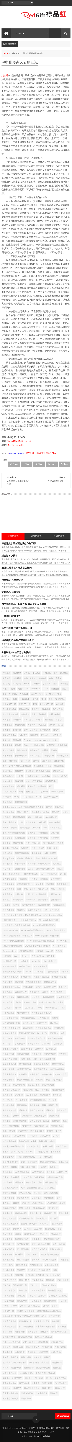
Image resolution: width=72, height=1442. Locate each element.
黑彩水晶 (54, 1393)
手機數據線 (43, 833)
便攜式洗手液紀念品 (11, 987)
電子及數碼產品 (9, 735)
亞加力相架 (59, 766)
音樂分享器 (24, 1383)
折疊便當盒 (7, 838)
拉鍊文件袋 (18, 843)
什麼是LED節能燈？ (11, 616)
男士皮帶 (54, 1218)
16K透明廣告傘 (9, 920)
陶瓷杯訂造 (57, 1362)
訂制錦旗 (30, 1275)
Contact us (63, 1416)
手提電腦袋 (34, 1105)
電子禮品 (29, 1378)
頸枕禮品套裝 (61, 1383)
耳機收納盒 (64, 1259)
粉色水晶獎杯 (59, 1244)
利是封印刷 (49, 755)
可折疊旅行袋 (19, 817)
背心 (41, 694)
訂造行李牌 (22, 1301)
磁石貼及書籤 (8, 750)
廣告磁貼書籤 (33, 1085)
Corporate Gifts (9, 951)
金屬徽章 (6, 719)
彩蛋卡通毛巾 (32, 1095)
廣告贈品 (42, 678)
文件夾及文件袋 (31, 730)
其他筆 (18, 1002)
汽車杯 (5, 1177)
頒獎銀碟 (35, 1383)
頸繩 (21, 791)
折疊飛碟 (56, 1121)
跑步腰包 (50, 884)
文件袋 (20, 776)
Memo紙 (49, 951)
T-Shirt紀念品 (38, 956)
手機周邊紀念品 (9, 1110)
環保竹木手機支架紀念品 (46, 858)
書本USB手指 (17, 1151)
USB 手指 (50, 956)
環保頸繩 (6, 740)
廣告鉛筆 (45, 1090)
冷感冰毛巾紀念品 (47, 1002)
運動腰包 (6, 1347)
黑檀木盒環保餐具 (10, 1398)
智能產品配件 (61, 1146)
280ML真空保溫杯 (10, 930)
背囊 (28, 761)
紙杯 (43, 874)
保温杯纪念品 (50, 987)
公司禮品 (47, 673)
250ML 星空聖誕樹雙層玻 (44, 925)
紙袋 (28, 1254)
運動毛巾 (59, 719)
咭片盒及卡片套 (43, 771)
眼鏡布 (18, 1234)
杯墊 (39, 1157)
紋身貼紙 (19, 781)
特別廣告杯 (49, 1198)
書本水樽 (29, 1151)
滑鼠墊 (56, 776)
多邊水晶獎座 (33, 1043)
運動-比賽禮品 (29, 1342)
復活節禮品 (45, 1095)
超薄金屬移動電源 (41, 1321)
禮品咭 (60, 869)
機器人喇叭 (31, 1167)
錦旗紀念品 (43, 899)
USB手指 (17, 683)
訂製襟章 (34, 879)
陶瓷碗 (5, 1368)
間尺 (51, 786)
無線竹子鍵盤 (8, 1198)
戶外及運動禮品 (9, 709)
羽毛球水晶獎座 (49, 1259)
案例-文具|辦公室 (10, 1162)
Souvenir (25, 956)
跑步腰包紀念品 (9, 1326)
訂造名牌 (23, 1290)
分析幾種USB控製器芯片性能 (16, 652)
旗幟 (15, 699)
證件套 (52, 725)
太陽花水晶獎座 (9, 822)
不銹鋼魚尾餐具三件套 (12, 971)
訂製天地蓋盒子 (9, 1280)
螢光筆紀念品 (44, 1270)
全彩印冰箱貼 (8, 997)
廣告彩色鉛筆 (8, 1079)
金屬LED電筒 (60, 1347)
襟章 (55, 1270)
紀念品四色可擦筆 (39, 1249)
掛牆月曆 (36, 843)
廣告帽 (18, 745)
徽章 (45, 827)
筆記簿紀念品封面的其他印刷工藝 (19, 543)
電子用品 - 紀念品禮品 (12, 1378)
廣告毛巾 (25, 714)
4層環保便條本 (57, 791)
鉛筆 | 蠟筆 (26, 1357)
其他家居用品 (8, 812)
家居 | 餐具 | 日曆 (29, 1059)
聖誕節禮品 (52, 874)
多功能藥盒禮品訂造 (36, 1038)
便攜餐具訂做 (21, 802)
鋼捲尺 (47, 1357)
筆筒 (34, 1244)
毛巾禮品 (53, 1167)
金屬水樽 (19, 894)
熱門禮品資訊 (36, 536)
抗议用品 (6, 1115)
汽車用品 (15, 1177)
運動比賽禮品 (57, 1342)
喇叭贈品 (54, 1023)
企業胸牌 (65, 971)
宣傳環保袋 (51, 1049)
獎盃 (59, 694)
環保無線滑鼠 (21, 1213)
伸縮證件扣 (26, 977)
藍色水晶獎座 (8, 1270)
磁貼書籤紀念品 (31, 1234)
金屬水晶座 (7, 1352)
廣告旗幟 (39, 1079)
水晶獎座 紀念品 (22, 1172)
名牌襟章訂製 (43, 1018)
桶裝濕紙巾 (32, 1162)
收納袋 (60, 843)
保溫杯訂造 (34, 992)
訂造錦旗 (63, 1301)
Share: (16, 956)
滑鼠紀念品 (50, 1187)
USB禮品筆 (23, 961)
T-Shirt (45, 689)
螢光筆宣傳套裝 (9, 879)
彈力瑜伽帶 (7, 1095)
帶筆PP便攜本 (9, 1069)
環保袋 (39, 719)
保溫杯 (5, 689)
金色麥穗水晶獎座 (10, 1357)
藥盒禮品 (21, 1270)
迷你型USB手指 (9, 704)
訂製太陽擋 (24, 1280)
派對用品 (57, 735)
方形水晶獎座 (19, 1136)
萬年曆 (63, 874)
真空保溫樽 (20, 869)
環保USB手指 (25, 1208)
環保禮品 (64, 683)
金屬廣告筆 (7, 894)
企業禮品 (17, 678)
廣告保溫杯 (47, 1074)
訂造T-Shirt (34, 1285)
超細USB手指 (8, 1311)
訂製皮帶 (6, 1285)
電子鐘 (49, 1378)
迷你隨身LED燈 (9, 1337)
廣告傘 (35, 699)
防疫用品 (45, 1362)
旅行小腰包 (33, 1136)
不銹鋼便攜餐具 (9, 966)
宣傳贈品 (63, 1054)
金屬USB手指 (54, 714)
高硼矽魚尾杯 (27, 1393)
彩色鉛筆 (19, 1095)
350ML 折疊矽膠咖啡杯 (55, 930)
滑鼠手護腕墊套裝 (10, 1187)
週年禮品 (21, 786)
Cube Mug (28, 740)
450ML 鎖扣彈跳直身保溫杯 (47, 935)
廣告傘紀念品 (61, 1074)
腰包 (11, 1265)
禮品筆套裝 (56, 1234)
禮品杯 (65, 689)
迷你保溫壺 (7, 1332)
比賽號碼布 (7, 853)
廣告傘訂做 (24, 709)
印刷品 (60, 725)
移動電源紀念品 (22, 1239)
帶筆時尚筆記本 (24, 1069)
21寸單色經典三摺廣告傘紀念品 (16, 925)
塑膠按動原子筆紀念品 (29, 1033)
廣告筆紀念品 (48, 1085)
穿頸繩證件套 (8, 1244)
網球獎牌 (35, 1259)
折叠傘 (16, 1115)
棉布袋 (5, 1167)
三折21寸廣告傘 (51, 797)
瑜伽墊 (62, 1203)
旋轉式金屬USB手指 (27, 1141)
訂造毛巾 (42, 1296)
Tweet (14, 464)
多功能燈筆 (7, 1038)
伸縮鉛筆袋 (7, 982)
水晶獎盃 (46, 776)
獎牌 (13, 689)
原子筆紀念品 (51, 1007)
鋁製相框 (37, 1357)
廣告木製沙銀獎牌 (54, 1079)
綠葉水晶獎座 (23, 1259)
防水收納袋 (34, 1362)
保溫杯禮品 (7, 771)
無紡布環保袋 (25, 1193)
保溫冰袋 (63, 987)
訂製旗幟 (50, 1280)
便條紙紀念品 (21, 755)
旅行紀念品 (20, 725)
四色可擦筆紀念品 (43, 1028)
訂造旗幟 (32, 1296)
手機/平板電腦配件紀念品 (14, 833)
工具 (21, 822)
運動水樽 (17, 740)
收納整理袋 (23, 1131)
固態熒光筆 (59, 1028)
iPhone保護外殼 (49, 961)
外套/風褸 (24, 694)
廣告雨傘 (60, 704)
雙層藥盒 (57, 1368)
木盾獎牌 (32, 725)
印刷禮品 (6, 817)
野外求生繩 (47, 1347)
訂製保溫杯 (55, 1275)
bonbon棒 (35, 961)
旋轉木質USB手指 (47, 1141)
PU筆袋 (59, 951)
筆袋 (5, 874)
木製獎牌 (51, 745)
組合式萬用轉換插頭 (50, 1254)
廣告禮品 (36, 673)
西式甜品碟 (7, 1275)
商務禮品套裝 (28, 1023)
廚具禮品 (23, 1074)
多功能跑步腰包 (55, 1038)
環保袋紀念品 (50, 1213)
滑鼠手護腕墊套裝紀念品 (32, 1187)
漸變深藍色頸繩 (9, 1193)
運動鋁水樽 (59, 761)
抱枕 (65, 1121)
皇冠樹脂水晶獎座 (10, 1223)
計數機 (5, 1306)
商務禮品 (55, 689)
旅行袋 (56, 1136)
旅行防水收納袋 (9, 1141)
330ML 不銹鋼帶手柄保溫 (32, 930)
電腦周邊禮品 (60, 1378)
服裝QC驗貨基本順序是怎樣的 (17, 567)
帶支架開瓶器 (25, 1064)
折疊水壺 (6, 1121)
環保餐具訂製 (41, 1218)
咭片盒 (55, 1018)
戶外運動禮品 (8, 1105)
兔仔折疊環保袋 (58, 992)
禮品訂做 (6, 683)
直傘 (5, 761)
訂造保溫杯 (37, 781)
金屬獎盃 (30, 894)
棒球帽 (14, 1167)
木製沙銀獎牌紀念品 (26, 1157)
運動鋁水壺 (18, 1347)
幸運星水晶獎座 (9, 1074)
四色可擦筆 (28, 1028)
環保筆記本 (7, 863)
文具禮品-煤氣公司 (11, 592)
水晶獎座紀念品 (32, 776)
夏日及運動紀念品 (10, 714)
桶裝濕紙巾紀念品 (48, 1162)
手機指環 (23, 1110)
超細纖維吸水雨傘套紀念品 (49, 1311)
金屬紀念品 (56, 1352)
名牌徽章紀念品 (28, 1018)
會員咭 (41, 848)
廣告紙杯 (36, 827)
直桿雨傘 (28, 1229)
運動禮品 (32, 786)
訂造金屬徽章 (8, 884)
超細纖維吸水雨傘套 (25, 1311)
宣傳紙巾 (34, 735)
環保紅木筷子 (35, 1213)
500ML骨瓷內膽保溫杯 (12, 946)
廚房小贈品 (34, 1074)
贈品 (55, 673)
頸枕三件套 (47, 1383)
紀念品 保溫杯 (15, 874)
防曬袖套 (6, 905)
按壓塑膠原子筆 (41, 1126)
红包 (28, 781)
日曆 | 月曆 (48, 1146)
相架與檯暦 (7, 781)
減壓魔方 (19, 1182)
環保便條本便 (39, 1208)
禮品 (51, 678)
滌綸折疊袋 (31, 1182)
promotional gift (42, 740)
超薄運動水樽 (25, 1321)
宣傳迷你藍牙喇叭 (10, 1059)
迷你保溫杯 (20, 1332)
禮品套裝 (49, 719)
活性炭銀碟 (7, 1182)
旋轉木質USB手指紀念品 (13, 1146)
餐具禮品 (17, 1388)
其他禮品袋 (7, 1002)
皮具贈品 (57, 863)
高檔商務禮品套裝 (31, 1388)
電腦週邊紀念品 (9, 1383)
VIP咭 (38, 797)
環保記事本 (64, 1213)
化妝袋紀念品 (30, 1007)
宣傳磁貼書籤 (23, 1054)
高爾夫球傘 (7, 755)
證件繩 (46, 1306)
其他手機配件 (23, 812)
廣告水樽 (6, 730)
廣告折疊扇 (25, 827)
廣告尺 (5, 827)
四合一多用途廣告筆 (11, 1028)
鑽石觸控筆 (56, 899)
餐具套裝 (6, 1388)
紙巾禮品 (19, 1254)
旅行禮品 (25, 848)
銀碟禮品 (6, 899)
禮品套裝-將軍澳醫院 (12, 579)
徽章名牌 (57, 1095)
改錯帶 (50, 1131)
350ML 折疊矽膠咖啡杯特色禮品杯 (17, 935)
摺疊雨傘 (17, 730)
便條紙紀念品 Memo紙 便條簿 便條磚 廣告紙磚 (23, 807)
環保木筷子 (7, 1213)
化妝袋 (18, 1007)
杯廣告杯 (48, 1157)
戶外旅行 (28, 745)
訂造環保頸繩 (8, 1301)
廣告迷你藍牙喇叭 (31, 1090)
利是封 (55, 740)
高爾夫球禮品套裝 (10, 1393)
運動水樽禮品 (30, 889)
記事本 (14, 1306)
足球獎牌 (39, 884)
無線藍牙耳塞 (23, 1198)
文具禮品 (36, 683)
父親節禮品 (36, 1198)
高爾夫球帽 (60, 1388)
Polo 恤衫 (23, 735)
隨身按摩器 (16, 1368)
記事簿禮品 (45, 730)
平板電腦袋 (7, 745)
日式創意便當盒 (33, 1146)
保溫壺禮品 (7, 992)
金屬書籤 (42, 786)
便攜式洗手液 (50, 982)
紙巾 (22, 761)
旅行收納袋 (45, 1136)
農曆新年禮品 (63, 884)
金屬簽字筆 (43, 1352)
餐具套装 (21, 910)
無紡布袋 (37, 1193)
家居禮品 (6, 699)
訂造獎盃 (63, 1296)
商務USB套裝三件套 (11, 1023)
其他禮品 (56, 812)
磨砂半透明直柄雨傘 (45, 869)
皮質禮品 (6, 1229)
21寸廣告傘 (43, 791)
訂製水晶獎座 (63, 1280)
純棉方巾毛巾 (56, 1249)
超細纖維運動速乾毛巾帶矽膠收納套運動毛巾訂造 (24, 1316)
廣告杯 (26, 683)
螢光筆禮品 (34, 750)
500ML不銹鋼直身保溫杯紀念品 (40, 941)
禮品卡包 (44, 1234)
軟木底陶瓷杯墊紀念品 (45, 1326)
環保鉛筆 (32, 863)
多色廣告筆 (20, 1043)
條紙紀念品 (63, 1162)
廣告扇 (14, 827)
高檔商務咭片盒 (34, 910)
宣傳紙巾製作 (50, 1054)
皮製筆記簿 (57, 1223)
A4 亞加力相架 (59, 946)
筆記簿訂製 (22, 750)
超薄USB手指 (54, 1316)
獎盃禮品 (6, 1203)
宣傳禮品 (17, 673)
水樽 (34, 714)
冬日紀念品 (58, 709)
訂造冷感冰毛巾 (9, 1290)
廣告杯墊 (6, 1085)
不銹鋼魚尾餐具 (40, 966)
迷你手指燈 (33, 1332)
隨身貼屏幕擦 (44, 905)
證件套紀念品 (34, 1306)
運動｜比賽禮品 (58, 889)
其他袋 (27, 1002)
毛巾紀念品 (7, 1172)
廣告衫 (34, 694)
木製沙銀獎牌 (8, 1157)
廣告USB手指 (54, 822)
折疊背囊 (55, 838)
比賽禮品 (43, 1167)
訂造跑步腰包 (35, 1301)
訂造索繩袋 (56, 879)
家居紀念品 (58, 771)
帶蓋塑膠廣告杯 (40, 1069)
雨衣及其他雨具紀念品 (45, 1373)
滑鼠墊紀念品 (51, 1182)
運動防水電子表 (32, 1347)
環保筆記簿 (20, 863)
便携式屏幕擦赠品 (33, 982)
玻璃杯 (16, 1203)
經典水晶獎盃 (8, 1259)
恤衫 (51, 699)
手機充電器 (39, 745)
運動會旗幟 (43, 1342)
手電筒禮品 (62, 1110)
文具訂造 (35, 709)
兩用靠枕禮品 (23, 997)
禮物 (55, 683)
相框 (59, 1229)
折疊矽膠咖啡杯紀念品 (39, 1121)
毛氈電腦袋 (36, 853)
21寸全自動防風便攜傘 (49, 920)
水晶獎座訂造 (38, 1172)
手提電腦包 (22, 1105)
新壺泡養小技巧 (9, 555)
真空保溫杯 (7, 869)
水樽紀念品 (62, 1172)
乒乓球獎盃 (38, 971)
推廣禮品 (6, 678)
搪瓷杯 (12, 1131)
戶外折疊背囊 (21, 1100)
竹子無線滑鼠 (23, 1244)
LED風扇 (39, 951)
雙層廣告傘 (29, 1368)
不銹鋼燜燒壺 (25, 966)
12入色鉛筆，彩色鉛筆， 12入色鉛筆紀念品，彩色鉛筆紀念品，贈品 (32, 915)
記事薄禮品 (47, 761)
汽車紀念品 (27, 1177)
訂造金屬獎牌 (50, 1301)
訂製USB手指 (42, 1275)
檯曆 (55, 848)
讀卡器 (54, 1306)
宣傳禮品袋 (36, 1054)
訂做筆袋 (19, 1275)
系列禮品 (42, 714)
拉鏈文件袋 (14, 1126)
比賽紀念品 (29, 719)
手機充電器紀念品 (50, 1105)
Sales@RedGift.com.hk (19, 441)
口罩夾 (62, 1007)
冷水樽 (60, 1002)
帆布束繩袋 (31, 822)
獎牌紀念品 (62, 745)
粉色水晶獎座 (44, 1244)
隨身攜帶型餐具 (29, 905)
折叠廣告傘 (27, 1115)
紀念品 (5, 75)
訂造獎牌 (53, 1296)
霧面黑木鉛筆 (8, 910)
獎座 (59, 1198)
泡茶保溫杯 (39, 1177)
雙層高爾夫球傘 (9, 1373)
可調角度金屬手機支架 (41, 1013)
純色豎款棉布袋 (31, 874)
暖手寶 (5, 1151)
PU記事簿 (7, 956)
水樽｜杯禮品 (50, 853)
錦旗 (35, 704)
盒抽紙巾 (17, 1229)
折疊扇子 (32, 838)
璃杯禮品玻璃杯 (9, 1208)
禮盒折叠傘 (7, 1239)
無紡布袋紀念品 (51, 1193)
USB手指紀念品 (9, 961)
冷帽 (34, 1002)
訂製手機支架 (37, 1280)
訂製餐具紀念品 (20, 1285)
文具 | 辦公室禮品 (10, 848)
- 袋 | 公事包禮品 (51, 910)
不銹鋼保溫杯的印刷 (42, 766)
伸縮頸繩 (19, 982)
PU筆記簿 (7, 797)
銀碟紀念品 (18, 899)
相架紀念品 (50, 1229)
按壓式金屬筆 (57, 1126)
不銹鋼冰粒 (7, 802)
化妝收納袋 (7, 1007)
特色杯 (64, 776)
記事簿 (23, 1306)
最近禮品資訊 (13, 536)
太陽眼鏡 (46, 1043)
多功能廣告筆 (51, 817)
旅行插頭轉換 (63, 755)
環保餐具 (46, 709)
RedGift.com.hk (15, 445)
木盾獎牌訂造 (42, 1151)
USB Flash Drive (33, 689)
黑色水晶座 (26, 1398)
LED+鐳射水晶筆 (26, 951)
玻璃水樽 (26, 1203)
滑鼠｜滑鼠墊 (8, 858)
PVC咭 (16, 797)
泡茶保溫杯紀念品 (55, 1177)
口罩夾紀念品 (8, 1013)
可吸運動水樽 (23, 1013)
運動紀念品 (43, 889)
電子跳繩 (39, 1378)
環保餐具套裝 (44, 863)
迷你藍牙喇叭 (51, 781)
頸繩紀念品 (31, 791)
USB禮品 (13, 694)
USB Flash (50, 694)
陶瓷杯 (21, 689)
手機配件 (50, 1110)
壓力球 (44, 1033)
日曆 (34, 848)
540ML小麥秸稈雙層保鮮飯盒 (37, 946)
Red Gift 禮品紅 (43, 1436)
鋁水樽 (56, 730)
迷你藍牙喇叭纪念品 (60, 1332)
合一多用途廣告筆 (10, 1018)
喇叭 (30, 817)
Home (5, 53)
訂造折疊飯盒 (8, 1296)
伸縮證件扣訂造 (59, 977)
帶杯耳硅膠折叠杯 (41, 1064)
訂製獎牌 (23, 879)
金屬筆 (45, 750)
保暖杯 (38, 987)
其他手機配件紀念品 (40, 812)
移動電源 (13, 761)
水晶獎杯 (50, 1172)
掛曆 (28, 843)
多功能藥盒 (20, 1038)
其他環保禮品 (63, 997)
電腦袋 (54, 750)
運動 (19, 889)
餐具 (5, 766)
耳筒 (5, 1265)
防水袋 (16, 905)
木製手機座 (55, 1151)
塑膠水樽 (38, 817)
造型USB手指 (24, 704)
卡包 (40, 1007)
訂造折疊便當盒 (55, 1290)
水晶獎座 (47, 683)
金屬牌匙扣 (20, 1352)
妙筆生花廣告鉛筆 (10, 1049)
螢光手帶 (32, 1270)
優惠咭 (49, 807)
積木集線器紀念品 (52, 1239)
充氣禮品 (59, 807)
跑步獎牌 (56, 1321)
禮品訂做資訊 (30, 678)
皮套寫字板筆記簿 (29, 1223)
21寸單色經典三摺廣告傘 (20, 766)
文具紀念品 (46, 735)
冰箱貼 (66, 812)
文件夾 (58, 1131)
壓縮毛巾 (54, 1033)
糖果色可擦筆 (8, 1249)
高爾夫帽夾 (47, 1388)
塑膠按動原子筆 (9, 1033)
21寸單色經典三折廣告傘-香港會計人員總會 (24, 604)
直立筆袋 (38, 1229)
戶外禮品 (17, 719)
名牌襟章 (30, 771)
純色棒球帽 (7, 1254)
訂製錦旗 (44, 879)
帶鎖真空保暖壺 (57, 1069)
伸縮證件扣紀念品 (41, 977)
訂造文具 (21, 1296)
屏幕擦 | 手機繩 (9, 1064)
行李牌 (36, 761)
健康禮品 (19, 771)
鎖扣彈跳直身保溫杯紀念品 (14, 1362)
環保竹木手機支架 (25, 858)
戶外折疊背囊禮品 (38, 1100)
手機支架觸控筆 (36, 1110)
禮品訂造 (64, 673)
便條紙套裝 (28, 987)
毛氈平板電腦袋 (22, 853)
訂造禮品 (6, 673)
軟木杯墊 (62, 1326)
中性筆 (28, 971)
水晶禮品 (42, 725)
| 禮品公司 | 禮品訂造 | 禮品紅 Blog (40, 453)
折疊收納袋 (43, 838)
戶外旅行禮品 (55, 827)
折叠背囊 (55, 833)
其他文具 (35, 997)
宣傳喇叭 (39, 1049)
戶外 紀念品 (8, 1100)
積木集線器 (36, 1239)
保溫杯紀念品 (35, 755)
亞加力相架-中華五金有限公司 (17, 628)
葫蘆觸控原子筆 (51, 1265)
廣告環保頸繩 (19, 1085)
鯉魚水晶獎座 (41, 1393)
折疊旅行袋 (54, 1115)
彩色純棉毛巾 (8, 776)
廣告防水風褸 (58, 1090)
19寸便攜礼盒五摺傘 (27, 920)
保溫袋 (45, 992)
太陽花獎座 (58, 1043)
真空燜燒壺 (7, 1234)
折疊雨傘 (6, 843)
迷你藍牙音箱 (8, 889)
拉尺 (5, 1126)
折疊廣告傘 (20, 838)
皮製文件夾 (44, 1223)
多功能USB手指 (46, 704)
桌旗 (23, 1162)
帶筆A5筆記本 (58, 1064)
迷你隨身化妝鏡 (25, 1337)
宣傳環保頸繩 (8, 1054)
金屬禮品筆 (41, 894)
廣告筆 (58, 678)
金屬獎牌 (32, 1352)
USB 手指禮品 (28, 797)
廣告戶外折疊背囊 (25, 1079)
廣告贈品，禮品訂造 (11, 1090)
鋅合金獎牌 (31, 899)
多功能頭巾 (7, 1043)
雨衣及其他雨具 (26, 1373)
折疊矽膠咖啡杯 (20, 1121)
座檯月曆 (42, 822)
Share (26, 464)
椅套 (22, 1167)
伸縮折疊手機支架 (10, 977)
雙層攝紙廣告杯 (43, 1368)
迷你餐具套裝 (8, 786)
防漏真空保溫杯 (9, 791)
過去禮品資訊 (59, 536)
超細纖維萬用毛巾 (25, 884)
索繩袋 (35, 1254)
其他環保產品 (48, 997)
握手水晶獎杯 (49, 843)
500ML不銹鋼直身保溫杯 (13, 941)
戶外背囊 (52, 1100)
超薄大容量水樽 (9, 1321)
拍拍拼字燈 (27, 1126)
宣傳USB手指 (27, 1049)
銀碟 (5, 694)
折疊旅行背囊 (40, 1115)
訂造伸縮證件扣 (49, 1285)
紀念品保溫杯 (23, 1249)
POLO (43, 699)
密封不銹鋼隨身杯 (47, 1059)
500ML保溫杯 (63, 941)
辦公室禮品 (60, 699)
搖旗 (5, 1131)
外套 (63, 1033)
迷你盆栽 (44, 1332)
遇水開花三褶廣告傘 (11, 1342)
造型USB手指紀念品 (43, 1337)
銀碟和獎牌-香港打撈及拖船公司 (18, 640)
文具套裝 (6, 1136)
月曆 (49, 848)
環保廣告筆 (53, 1208)
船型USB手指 (21, 1265)
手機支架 (32, 833)
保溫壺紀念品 (21, 992)
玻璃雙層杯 (52, 1203)
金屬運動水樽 (55, 894)
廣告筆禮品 (7, 725)
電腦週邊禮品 (59, 905)
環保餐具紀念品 (26, 1218)
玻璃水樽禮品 (38, 1203)
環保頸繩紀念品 (9, 1218)
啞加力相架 (42, 1023)
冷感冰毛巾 (25, 699)
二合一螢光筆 (52, 971)
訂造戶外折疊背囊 (37, 1290)
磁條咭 (31, 869)
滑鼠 (40, 1182)
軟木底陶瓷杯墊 (26, 1326)
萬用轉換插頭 (36, 1265)
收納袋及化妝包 (37, 1131)
